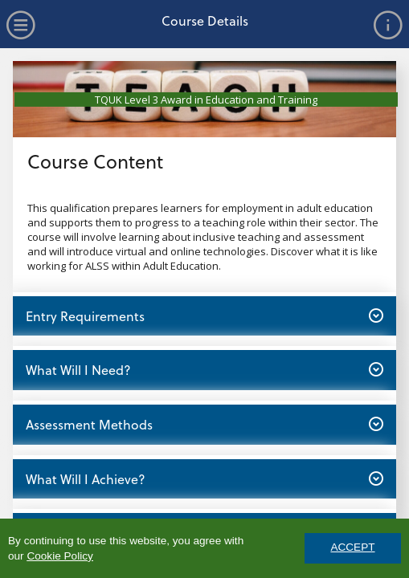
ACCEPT (352, 547)
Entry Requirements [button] (204, 315)
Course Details (205, 20)
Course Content (95, 161)
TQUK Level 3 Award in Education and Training (206, 99)
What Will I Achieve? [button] (204, 478)
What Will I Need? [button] (204, 369)
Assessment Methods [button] (204, 424)
